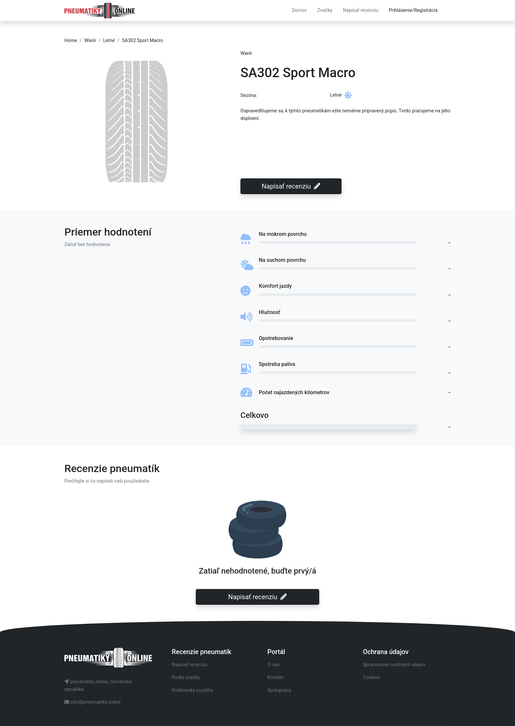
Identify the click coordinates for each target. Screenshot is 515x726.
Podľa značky (186, 677)
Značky (324, 10)
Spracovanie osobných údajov (394, 665)
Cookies (371, 677)
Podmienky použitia (192, 690)
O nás (273, 665)
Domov (299, 10)
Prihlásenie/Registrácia (413, 10)
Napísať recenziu (360, 10)
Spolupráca (279, 690)
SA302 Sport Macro (142, 40)
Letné (109, 40)
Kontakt (275, 677)
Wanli (90, 40)
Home (70, 40)
